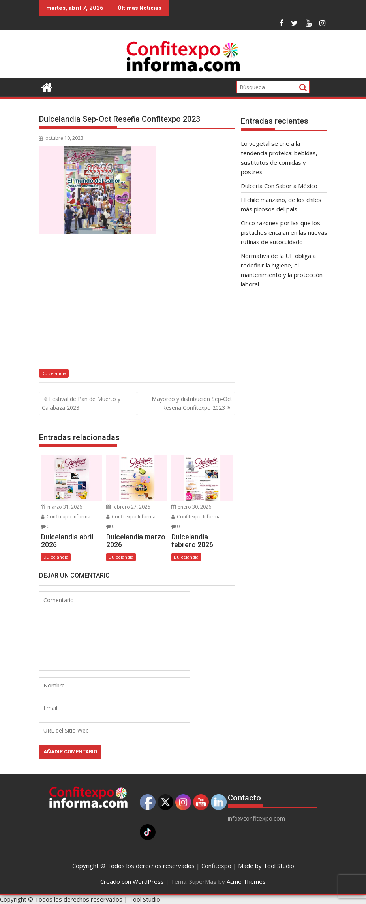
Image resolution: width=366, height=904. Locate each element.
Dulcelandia (53, 373)
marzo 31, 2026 (61, 506)
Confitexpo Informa (65, 516)
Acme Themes (246, 881)
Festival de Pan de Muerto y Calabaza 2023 (81, 403)
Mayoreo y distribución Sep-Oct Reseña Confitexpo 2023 (192, 403)
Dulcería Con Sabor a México (279, 186)
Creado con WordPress (132, 881)
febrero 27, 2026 (128, 506)
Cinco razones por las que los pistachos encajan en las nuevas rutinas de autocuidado (284, 232)
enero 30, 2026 (191, 506)
